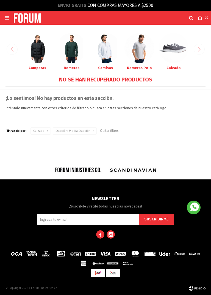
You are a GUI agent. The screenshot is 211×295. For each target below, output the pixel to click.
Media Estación (72, 131)
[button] (191, 18)
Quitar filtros (109, 131)
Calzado (39, 131)
